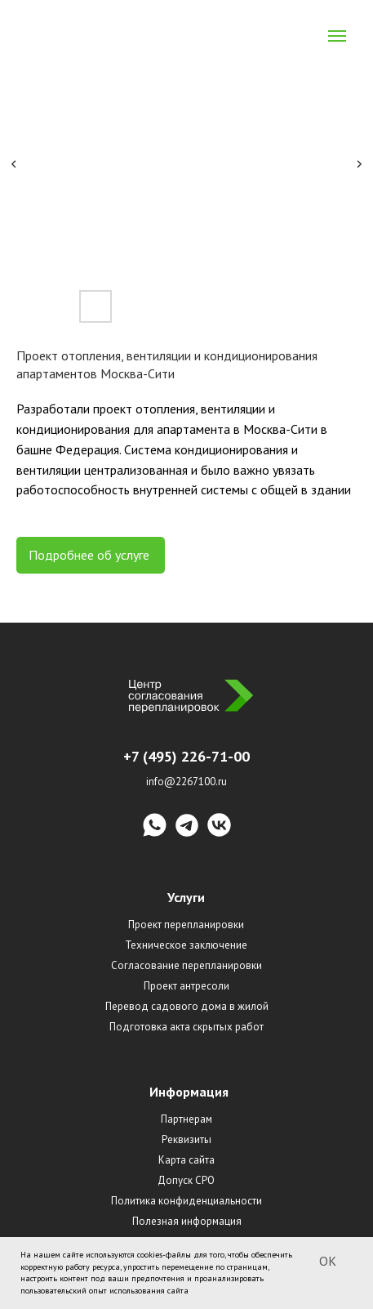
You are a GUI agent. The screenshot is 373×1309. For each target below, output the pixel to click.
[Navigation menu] (337, 36)
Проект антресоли (186, 986)
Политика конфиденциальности (186, 1201)
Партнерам (186, 1119)
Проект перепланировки (186, 924)
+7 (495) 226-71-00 (186, 756)
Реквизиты (186, 1139)
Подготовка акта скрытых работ (186, 1027)
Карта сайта (186, 1160)
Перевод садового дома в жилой (187, 1006)
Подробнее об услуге (91, 555)
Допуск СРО (186, 1180)
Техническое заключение (186, 945)
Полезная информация (187, 1221)
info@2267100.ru (186, 782)
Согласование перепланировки (186, 965)
